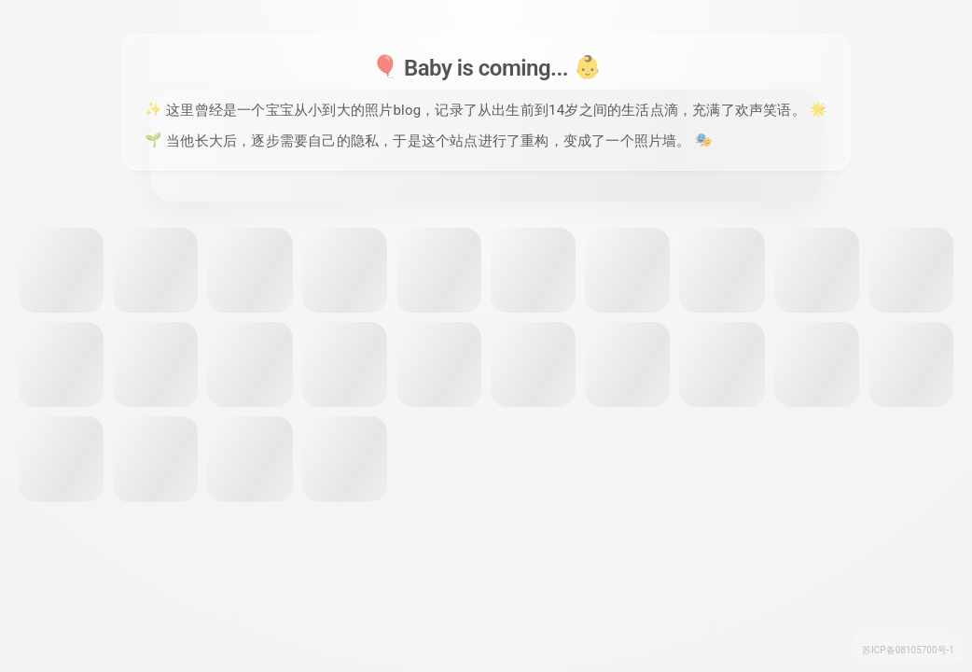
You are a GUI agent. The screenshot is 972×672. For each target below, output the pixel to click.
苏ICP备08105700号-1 (908, 650)
